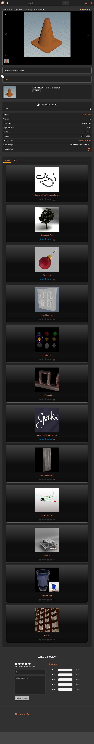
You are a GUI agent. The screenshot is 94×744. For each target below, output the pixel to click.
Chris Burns (86, 115)
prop (6, 79)
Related (7, 160)
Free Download (46, 104)
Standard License (85, 140)
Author (15, 160)
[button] (8, 3)
